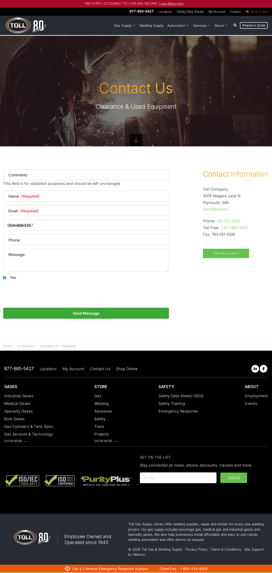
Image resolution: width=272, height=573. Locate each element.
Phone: (14, 240)
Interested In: (19, 225)
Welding (101, 404)
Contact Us (100, 369)
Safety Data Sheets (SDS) (181, 396)
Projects (101, 434)
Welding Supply (152, 26)
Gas (97, 396)
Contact (235, 11)
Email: (23, 211)
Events (251, 404)
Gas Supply (123, 26)
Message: (17, 255)
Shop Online (126, 369)
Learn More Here (171, 3)
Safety (100, 419)
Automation (176, 26)
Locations (165, 11)
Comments (17, 175)
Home (7, 347)
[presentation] (35, 291)
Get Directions (215, 209)
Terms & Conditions (226, 550)
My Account (217, 11)
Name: (24, 196)
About (219, 26)
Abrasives (103, 411)
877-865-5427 (141, 11)
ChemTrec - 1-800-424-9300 (184, 569)
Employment (256, 396)
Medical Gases (17, 404)
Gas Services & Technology (28, 434)
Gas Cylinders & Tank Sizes (28, 427)
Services (200, 26)
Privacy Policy (196, 550)
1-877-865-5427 (234, 228)
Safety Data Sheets (190, 11)
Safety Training (172, 404)
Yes (13, 278)
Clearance (27, 347)
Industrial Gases (18, 396)
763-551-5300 (228, 221)
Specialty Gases (18, 411)
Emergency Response (178, 411)
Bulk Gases (14, 419)
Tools (99, 427)
